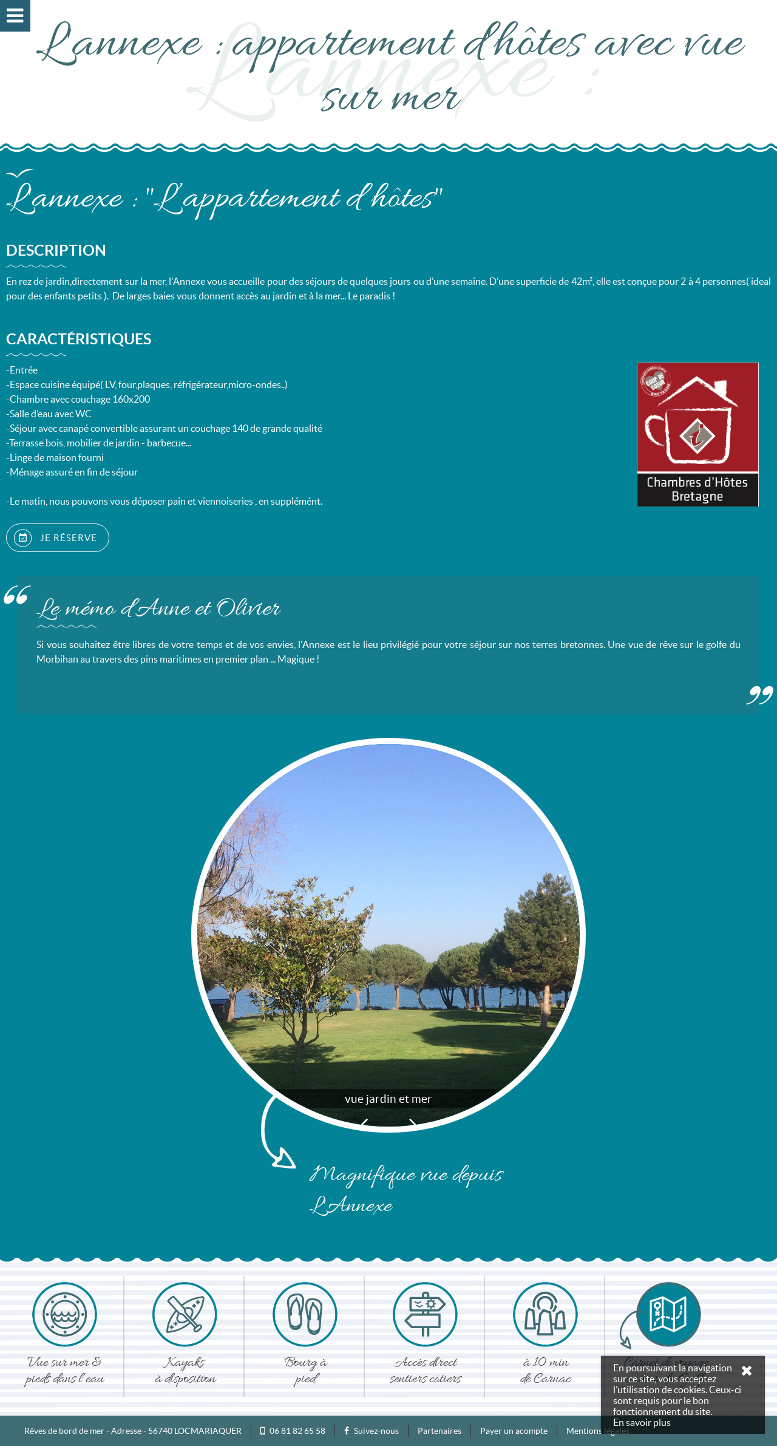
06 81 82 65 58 (297, 1431)
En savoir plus (642, 1422)
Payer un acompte (514, 1431)
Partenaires (439, 1431)
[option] (388, 935)
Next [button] (412, 1123)
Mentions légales (597, 1431)
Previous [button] (364, 1123)
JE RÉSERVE (55, 538)
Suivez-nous (371, 1431)
